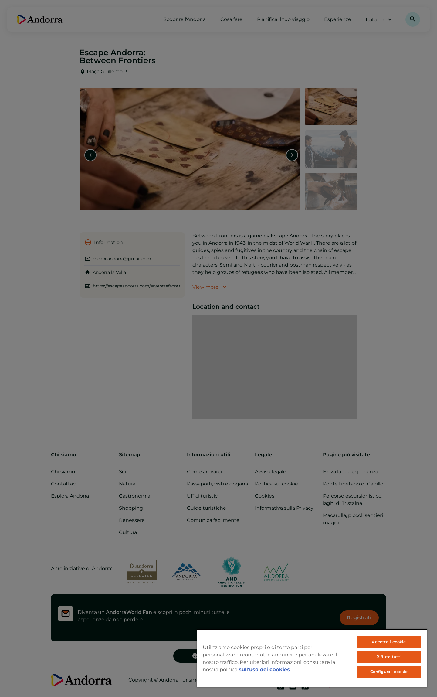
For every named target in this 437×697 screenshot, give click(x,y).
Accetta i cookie (389, 641)
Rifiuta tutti (388, 656)
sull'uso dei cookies (264, 669)
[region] (312, 658)
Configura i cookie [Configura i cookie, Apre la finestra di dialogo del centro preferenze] (389, 671)
